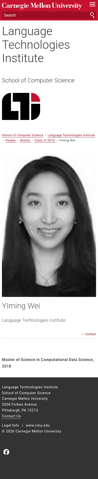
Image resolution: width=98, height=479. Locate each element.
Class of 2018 (45, 140)
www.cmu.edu (38, 425)
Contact (90, 334)
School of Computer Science (38, 80)
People (11, 140)
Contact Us (11, 416)
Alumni (25, 140)
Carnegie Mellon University (42, 6)
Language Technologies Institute (36, 44)
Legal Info (10, 425)
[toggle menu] (92, 5)
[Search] (49, 15)
